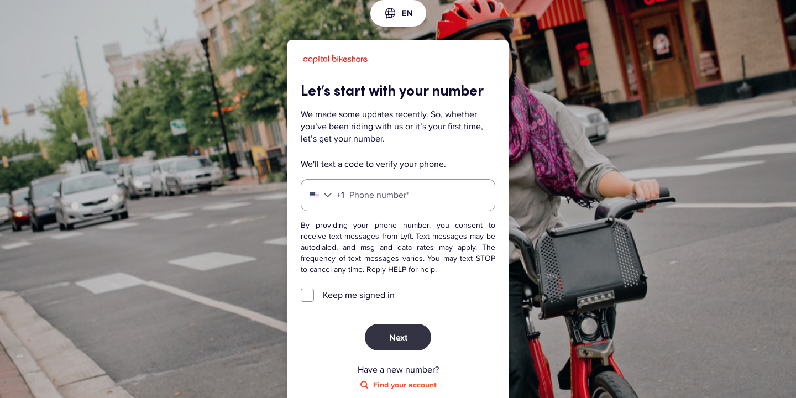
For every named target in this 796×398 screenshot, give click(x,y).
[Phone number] (398, 195)
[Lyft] (335, 61)
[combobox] (398, 13)
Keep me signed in (359, 295)
